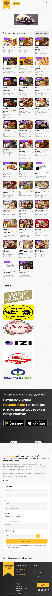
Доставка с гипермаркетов (41, 574)
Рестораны (36, 568)
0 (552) (20, 569)
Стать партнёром (38, 580)
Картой (7, 516)
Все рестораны (42, 33)
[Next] (48, 284)
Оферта (26, 593)
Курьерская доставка (39, 572)
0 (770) (20, 572)
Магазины (36, 570)
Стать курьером (38, 576)
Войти (16, 3)
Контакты (19, 586)
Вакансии (19, 590)
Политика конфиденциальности (40, 593)
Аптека (35, 578)
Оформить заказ (26, 541)
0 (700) (20, 574)
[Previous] (47, 284)
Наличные (17, 516)
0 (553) (21, 566)
